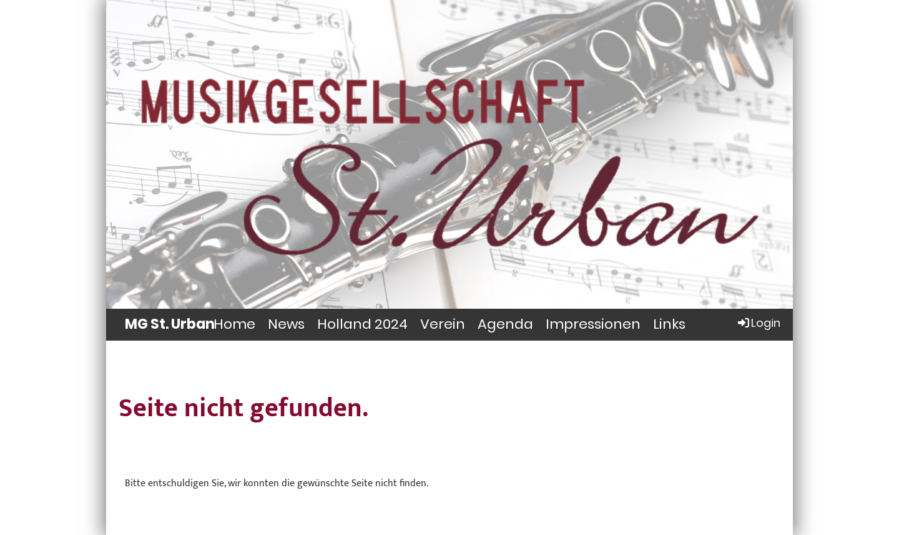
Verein (442, 324)
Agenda (505, 324)
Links (669, 324)
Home (234, 324)
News (286, 324)
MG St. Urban (170, 324)
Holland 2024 (362, 324)
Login (758, 323)
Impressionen (593, 324)
